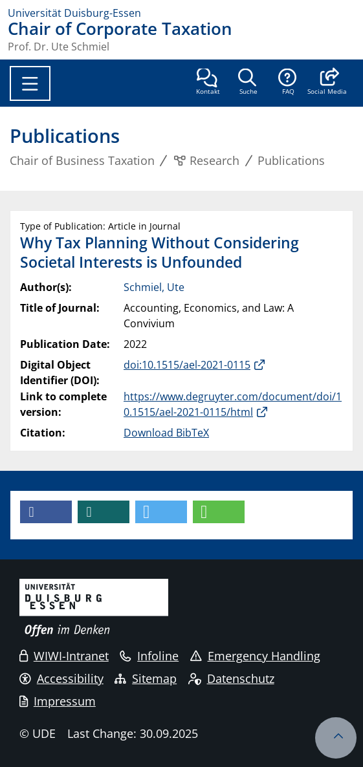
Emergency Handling (255, 656)
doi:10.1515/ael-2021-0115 (187, 365)
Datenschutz (231, 678)
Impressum (57, 701)
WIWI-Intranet (64, 656)
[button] (327, 83)
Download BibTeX (166, 433)
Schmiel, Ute (154, 287)
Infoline (149, 656)
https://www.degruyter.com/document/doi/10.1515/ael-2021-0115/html (233, 404)
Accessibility (61, 678)
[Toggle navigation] (30, 83)
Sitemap (146, 678)
